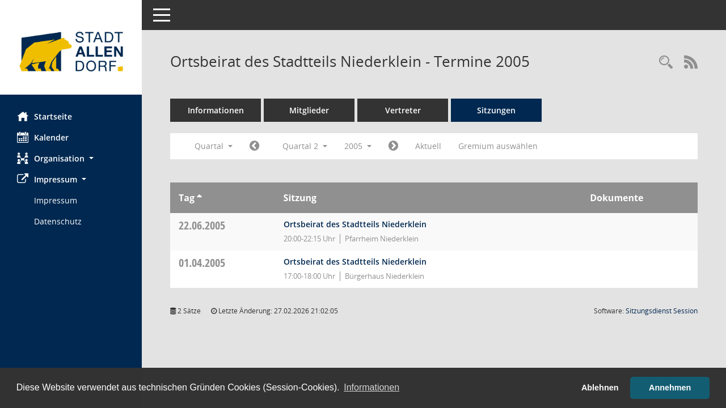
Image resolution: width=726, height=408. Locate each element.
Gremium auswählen (498, 146)
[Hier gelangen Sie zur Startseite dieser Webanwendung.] (71, 51)
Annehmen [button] (670, 387)
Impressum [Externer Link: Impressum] (55, 200)
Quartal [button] (214, 146)
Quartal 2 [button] (304, 146)
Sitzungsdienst (662, 311)
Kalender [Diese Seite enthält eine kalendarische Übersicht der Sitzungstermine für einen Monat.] (43, 137)
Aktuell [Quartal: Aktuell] (428, 146)
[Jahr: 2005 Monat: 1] (254, 146)
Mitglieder (309, 110)
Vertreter (403, 110)
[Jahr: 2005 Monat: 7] (393, 146)
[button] (71, 158)
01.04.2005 (202, 262)
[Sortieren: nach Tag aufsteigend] (199, 198)
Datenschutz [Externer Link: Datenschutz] (58, 221)
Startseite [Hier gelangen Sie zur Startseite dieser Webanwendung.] (44, 116)
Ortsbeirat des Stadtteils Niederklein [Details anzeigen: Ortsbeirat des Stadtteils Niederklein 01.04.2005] (355, 261)
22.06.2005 (202, 225)
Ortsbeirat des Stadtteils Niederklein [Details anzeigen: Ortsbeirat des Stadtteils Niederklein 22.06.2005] (355, 224)
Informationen (216, 110)
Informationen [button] (371, 387)
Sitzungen (496, 110)
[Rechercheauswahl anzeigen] (665, 62)
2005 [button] (358, 146)
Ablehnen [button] (600, 387)
